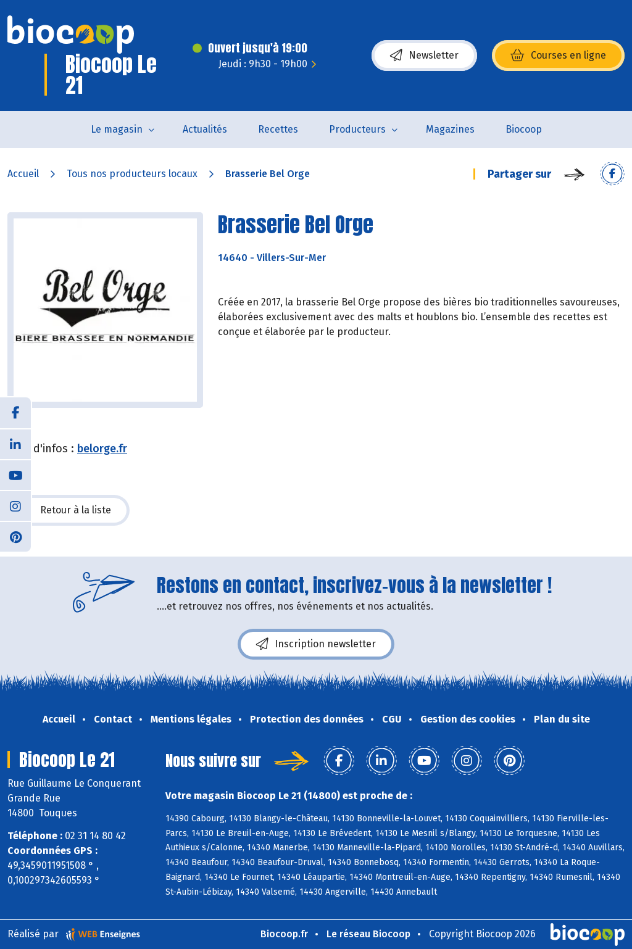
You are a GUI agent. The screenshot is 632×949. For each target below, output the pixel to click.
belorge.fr (102, 448)
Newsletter (424, 55)
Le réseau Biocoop (368, 934)
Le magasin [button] (117, 129)
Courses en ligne (558, 55)
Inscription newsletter (316, 644)
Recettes (278, 129)
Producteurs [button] (357, 129)
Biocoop (523, 129)
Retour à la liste (68, 510)
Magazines (450, 129)
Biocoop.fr (284, 934)
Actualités (205, 129)
